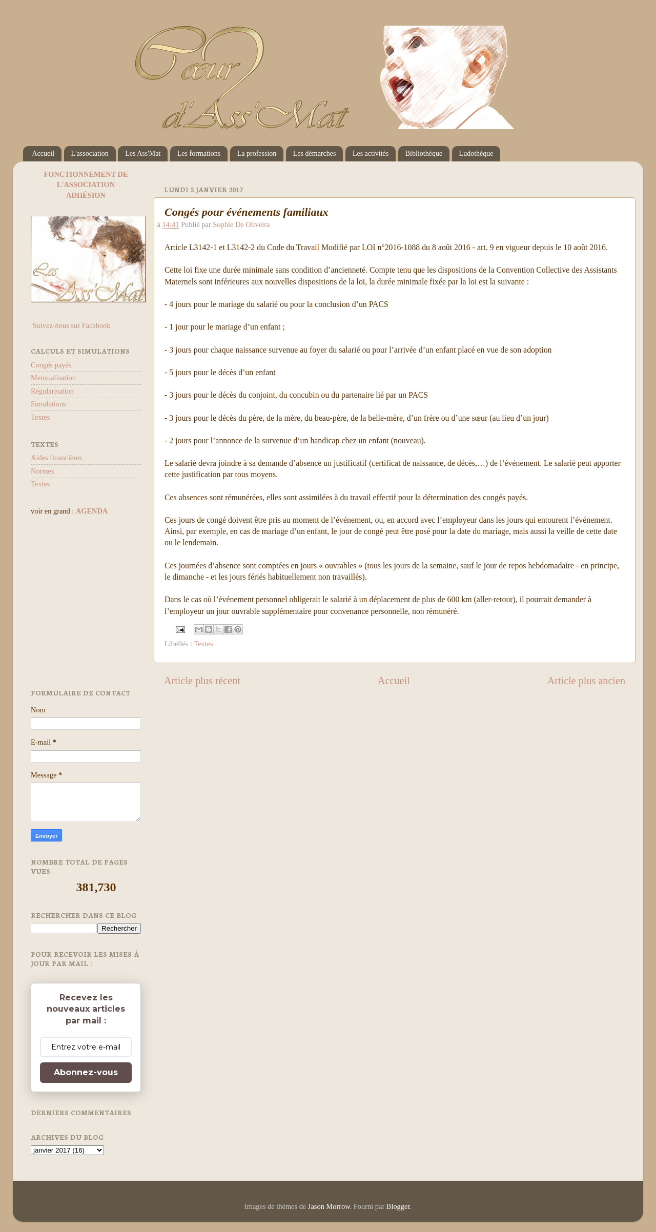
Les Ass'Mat (142, 153)
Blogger (398, 1206)
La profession (257, 153)
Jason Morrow (329, 1206)
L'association (90, 153)
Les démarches (314, 153)
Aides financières (56, 458)
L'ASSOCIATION (86, 184)
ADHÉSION (86, 195)
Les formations (198, 153)
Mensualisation (53, 378)
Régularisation (52, 391)
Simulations (48, 404)
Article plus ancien (586, 680)
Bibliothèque (423, 153)
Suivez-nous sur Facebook (70, 325)
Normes (42, 471)
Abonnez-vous (86, 1072)
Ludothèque (476, 153)
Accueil (43, 153)
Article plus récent (202, 680)
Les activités (370, 153)
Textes (203, 644)
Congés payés (51, 365)
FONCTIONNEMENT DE (86, 174)
